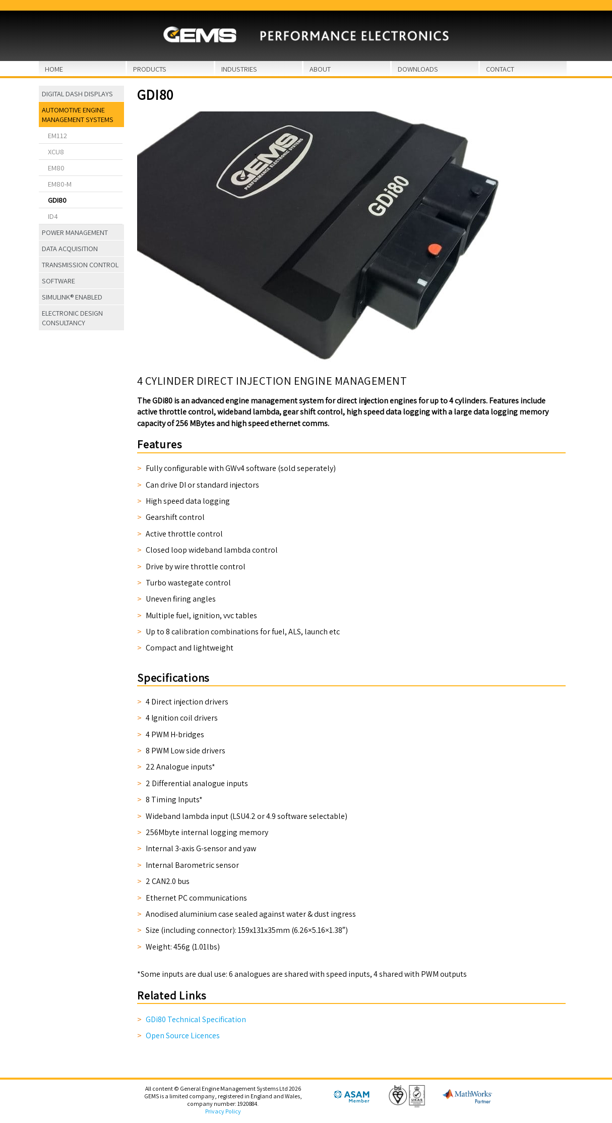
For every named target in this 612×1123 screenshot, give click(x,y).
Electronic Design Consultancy (72, 317)
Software (58, 280)
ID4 (53, 216)
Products (149, 69)
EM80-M (60, 184)
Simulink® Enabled (72, 297)
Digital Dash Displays (77, 93)
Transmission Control (80, 264)
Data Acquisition (70, 248)
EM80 (56, 167)
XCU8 (56, 151)
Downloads (418, 69)
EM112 (57, 135)
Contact (500, 69)
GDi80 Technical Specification (196, 1019)
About (320, 69)
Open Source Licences (183, 1035)
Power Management (75, 232)
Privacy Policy (223, 1111)
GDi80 (57, 200)
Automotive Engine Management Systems (77, 114)
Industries (239, 69)
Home (54, 69)
